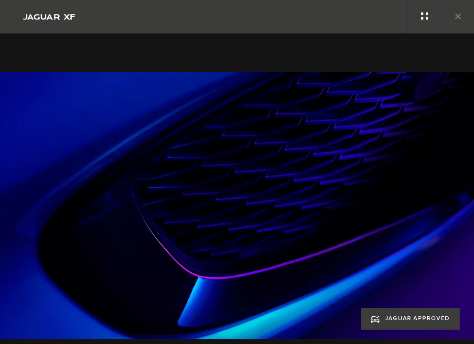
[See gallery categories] (424, 16)
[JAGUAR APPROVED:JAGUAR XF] (410, 319)
